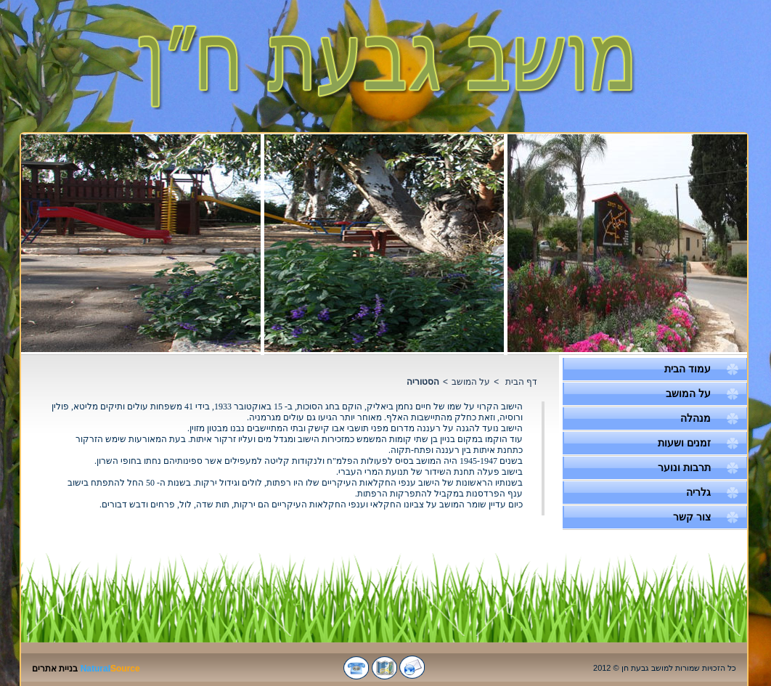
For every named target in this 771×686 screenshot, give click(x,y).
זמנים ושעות (684, 443)
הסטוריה (423, 382)
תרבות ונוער (684, 467)
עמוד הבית (687, 369)
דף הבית (521, 382)
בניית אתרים (55, 668)
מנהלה (695, 418)
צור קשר (692, 517)
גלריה (698, 492)
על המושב (688, 393)
